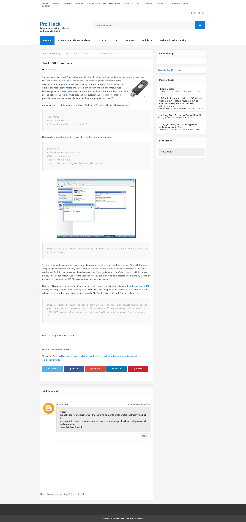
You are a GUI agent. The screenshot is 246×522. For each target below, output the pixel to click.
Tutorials (102, 40)
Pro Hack (50, 23)
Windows (131, 40)
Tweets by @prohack (170, 70)
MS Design (139, 518)
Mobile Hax (148, 40)
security (51, 359)
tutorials (80, 356)
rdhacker (95, 356)
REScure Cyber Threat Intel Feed (74, 40)
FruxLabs (56, 3)
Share (74, 368)
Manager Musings (180, 3)
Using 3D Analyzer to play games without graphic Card (178, 126)
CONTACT (46, 6)
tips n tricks (71, 356)
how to (87, 356)
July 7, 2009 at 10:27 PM (138, 404)
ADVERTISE (128, 3)
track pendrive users (126, 356)
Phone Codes (167, 89)
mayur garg (62, 404)
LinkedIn (68, 3)
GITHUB (79, 3)
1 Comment (50, 69)
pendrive (112, 356)
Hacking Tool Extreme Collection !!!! (180, 115)
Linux (117, 40)
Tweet (52, 368)
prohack (103, 356)
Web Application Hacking (173, 40)
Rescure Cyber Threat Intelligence (103, 3)
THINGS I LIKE (162, 3)
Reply (144, 436)
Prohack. (121, 518)
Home (47, 40)
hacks (57, 359)
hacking (61, 356)
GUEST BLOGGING (145, 3)
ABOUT (45, 3)
